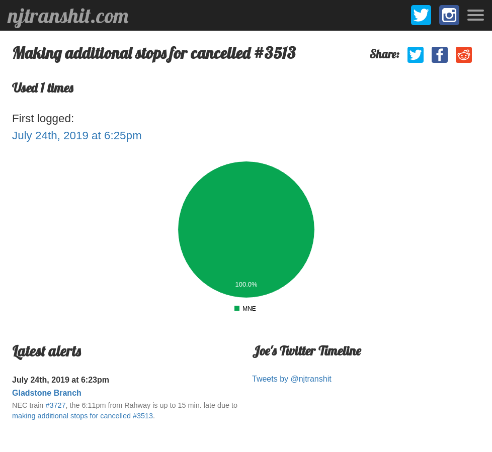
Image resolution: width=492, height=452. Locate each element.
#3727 (55, 405)
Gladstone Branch (46, 393)
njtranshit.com (68, 15)
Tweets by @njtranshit (292, 379)
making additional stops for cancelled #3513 (82, 416)
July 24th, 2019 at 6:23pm (60, 380)
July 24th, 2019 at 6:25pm (77, 135)
